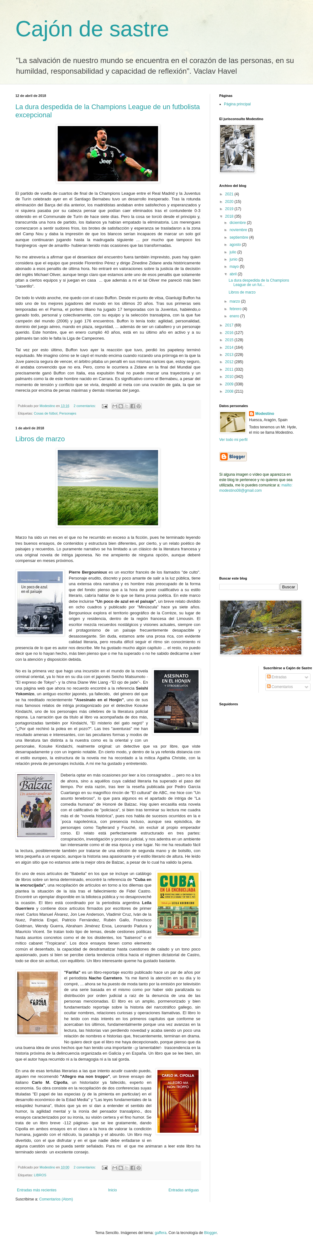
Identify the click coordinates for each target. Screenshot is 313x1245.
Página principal (237, 104)
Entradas (277, 677)
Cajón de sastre (92, 29)
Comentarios (280, 687)
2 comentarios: (85, 406)
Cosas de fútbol (45, 413)
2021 (230, 194)
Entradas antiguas (183, 1190)
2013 (230, 354)
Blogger (210, 1233)
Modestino (264, 413)
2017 (230, 325)
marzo (235, 301)
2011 (230, 369)
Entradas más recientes (36, 1190)
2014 (230, 347)
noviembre (239, 230)
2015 (230, 340)
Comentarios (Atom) (56, 1199)
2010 (230, 376)
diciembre (238, 222)
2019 (230, 209)
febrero (236, 309)
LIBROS (40, 1175)
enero (235, 316)
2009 (230, 384)
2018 (230, 216)
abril (234, 274)
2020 (230, 201)
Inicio (112, 1190)
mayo (235, 266)
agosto (236, 244)
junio (234, 259)
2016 (230, 333)
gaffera (160, 1233)
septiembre (239, 237)
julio (233, 252)
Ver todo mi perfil (233, 439)
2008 (230, 391)
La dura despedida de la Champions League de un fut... (259, 282)
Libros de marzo (40, 439)
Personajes (67, 413)
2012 (230, 362)
